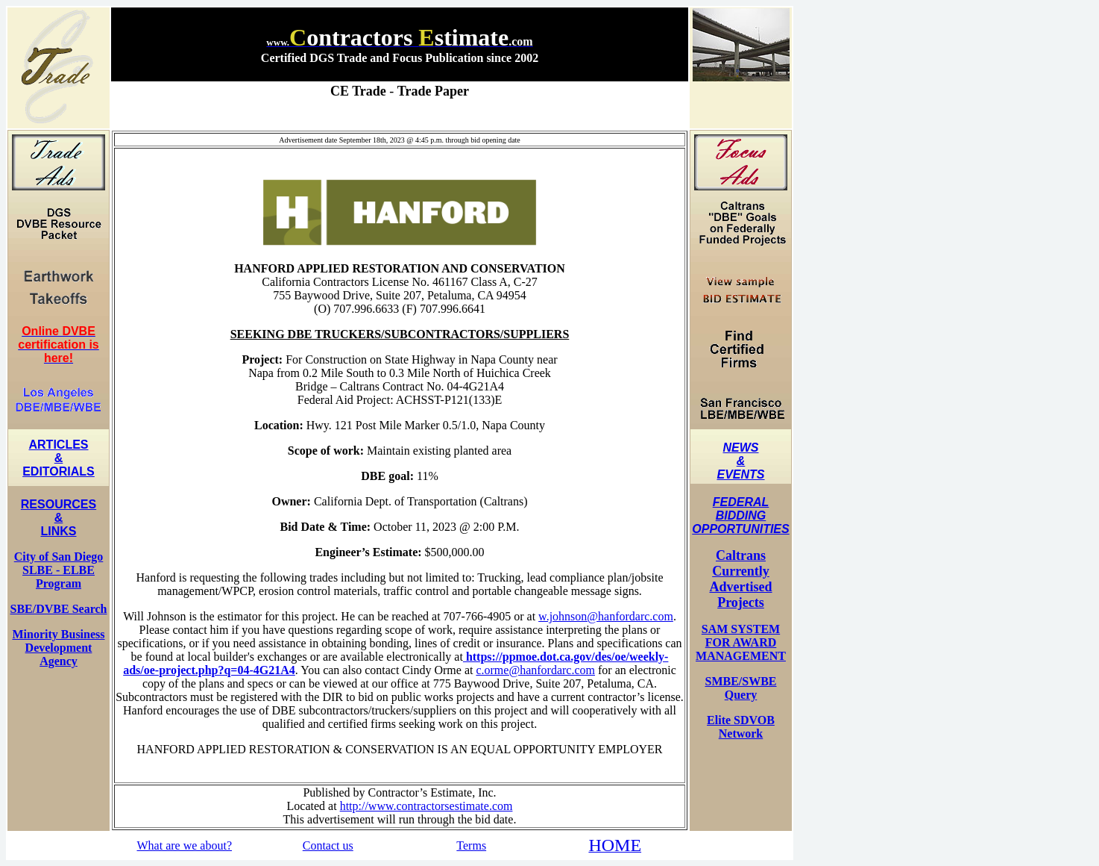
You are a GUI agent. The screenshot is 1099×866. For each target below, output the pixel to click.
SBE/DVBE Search (58, 608)
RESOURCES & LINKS (58, 518)
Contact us (328, 845)
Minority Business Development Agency (58, 647)
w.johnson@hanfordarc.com (605, 616)
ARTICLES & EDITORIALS (58, 458)
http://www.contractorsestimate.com (426, 806)
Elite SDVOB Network (741, 727)
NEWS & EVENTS (740, 461)
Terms (471, 845)
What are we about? (184, 845)
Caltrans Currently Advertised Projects (741, 579)
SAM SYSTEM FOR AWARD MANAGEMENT (741, 642)
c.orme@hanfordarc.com (535, 670)
